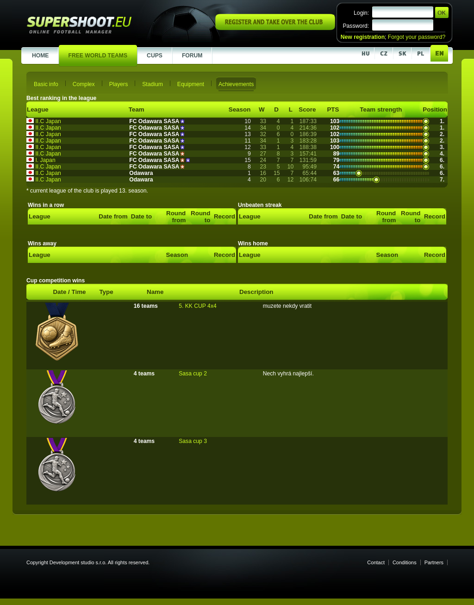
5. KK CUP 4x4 (198, 306)
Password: (356, 26)
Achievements (236, 84)
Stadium (152, 84)
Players (118, 84)
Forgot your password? (416, 37)
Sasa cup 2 (193, 373)
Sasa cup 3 (193, 441)
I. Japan (45, 160)
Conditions (405, 562)
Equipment (190, 84)
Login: (361, 13)
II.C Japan (48, 121)
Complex (84, 84)
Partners (433, 562)
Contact (376, 562)
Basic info (46, 84)
